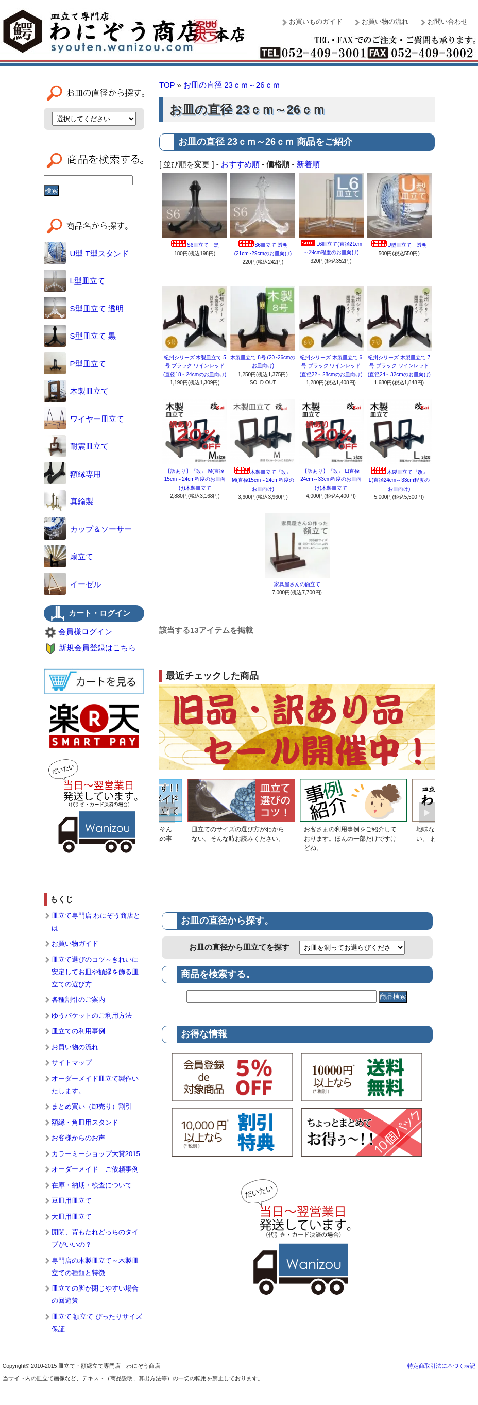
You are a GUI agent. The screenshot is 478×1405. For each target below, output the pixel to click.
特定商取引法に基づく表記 (441, 1366)
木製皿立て (76, 391)
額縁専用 (72, 474)
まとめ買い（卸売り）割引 (92, 1106)
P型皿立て (75, 363)
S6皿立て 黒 (194, 245)
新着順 (308, 164)
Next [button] (427, 812)
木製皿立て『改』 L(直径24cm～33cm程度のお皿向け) (399, 480)
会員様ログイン (85, 631)
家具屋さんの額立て (297, 584)
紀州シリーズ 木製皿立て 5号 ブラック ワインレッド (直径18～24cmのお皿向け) (194, 366)
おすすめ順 (240, 164)
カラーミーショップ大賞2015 (96, 1154)
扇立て (68, 556)
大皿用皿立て (72, 1216)
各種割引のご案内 (78, 999)
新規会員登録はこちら (97, 647)
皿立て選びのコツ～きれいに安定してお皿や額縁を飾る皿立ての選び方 (95, 972)
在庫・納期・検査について (92, 1185)
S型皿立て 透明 (84, 308)
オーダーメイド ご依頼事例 (95, 1169)
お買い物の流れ (385, 21)
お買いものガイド (316, 21)
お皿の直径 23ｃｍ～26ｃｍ (231, 84)
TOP (167, 84)
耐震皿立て (76, 446)
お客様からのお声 (78, 1138)
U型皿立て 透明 (399, 245)
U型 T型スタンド (86, 253)
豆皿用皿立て (72, 1201)
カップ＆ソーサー (88, 529)
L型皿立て (74, 280)
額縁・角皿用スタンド (85, 1122)
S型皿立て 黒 (80, 335)
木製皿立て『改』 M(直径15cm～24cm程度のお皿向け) (263, 480)
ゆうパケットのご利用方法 (92, 1015)
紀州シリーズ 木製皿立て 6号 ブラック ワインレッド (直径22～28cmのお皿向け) (330, 366)
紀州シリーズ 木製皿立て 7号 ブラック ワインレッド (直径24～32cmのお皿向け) (399, 366)
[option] (241, 812)
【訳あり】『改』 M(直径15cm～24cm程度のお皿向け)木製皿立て (195, 479)
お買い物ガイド (75, 943)
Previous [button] (167, 812)
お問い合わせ (448, 21)
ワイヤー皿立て (84, 418)
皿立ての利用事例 (78, 1031)
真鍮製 (68, 501)
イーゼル (72, 584)
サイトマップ (72, 1062)
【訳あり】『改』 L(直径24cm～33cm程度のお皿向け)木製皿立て (331, 479)
